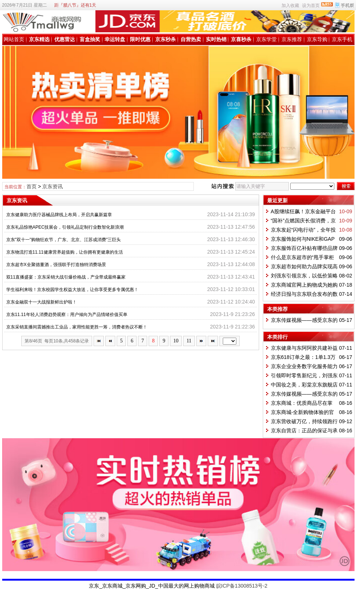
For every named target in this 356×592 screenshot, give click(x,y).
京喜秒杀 (241, 39)
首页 (31, 186)
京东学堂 (266, 39)
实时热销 (216, 39)
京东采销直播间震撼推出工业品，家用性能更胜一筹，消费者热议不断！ (76, 327)
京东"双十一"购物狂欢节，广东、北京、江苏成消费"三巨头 (63, 239)
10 (175, 341)
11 (188, 341)
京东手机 (342, 39)
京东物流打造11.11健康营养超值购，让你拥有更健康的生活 (64, 252)
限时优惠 (140, 39)
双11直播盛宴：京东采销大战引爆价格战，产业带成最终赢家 (66, 277)
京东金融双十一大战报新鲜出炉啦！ (41, 302)
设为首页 (311, 5)
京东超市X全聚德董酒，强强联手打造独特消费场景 (56, 264)
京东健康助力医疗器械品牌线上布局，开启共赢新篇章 (59, 214)
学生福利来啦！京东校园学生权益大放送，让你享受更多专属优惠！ (72, 289)
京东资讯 (52, 186)
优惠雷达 (64, 39)
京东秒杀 (165, 39)
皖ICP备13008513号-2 (242, 586)
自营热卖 (191, 39)
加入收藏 (290, 5)
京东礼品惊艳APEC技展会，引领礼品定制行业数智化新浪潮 (65, 227)
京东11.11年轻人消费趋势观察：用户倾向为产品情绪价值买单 (66, 314)
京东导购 (317, 39)
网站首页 (14, 39)
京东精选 (39, 39)
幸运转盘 (115, 39)
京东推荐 (291, 39)
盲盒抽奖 (90, 39)
